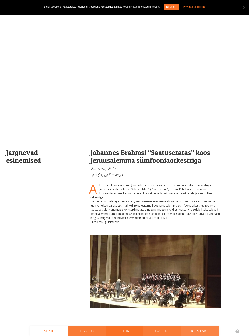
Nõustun (171, 6)
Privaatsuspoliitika (194, 6)
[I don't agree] (244, 7)
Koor (124, 331)
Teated (87, 331)
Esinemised (49, 331)
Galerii (162, 331)
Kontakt (200, 331)
